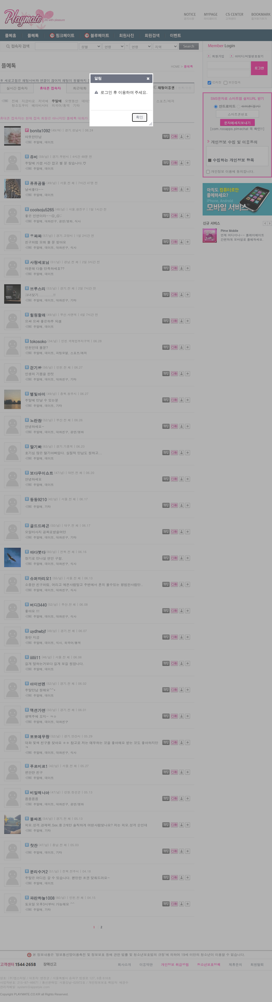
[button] (148, 78)
